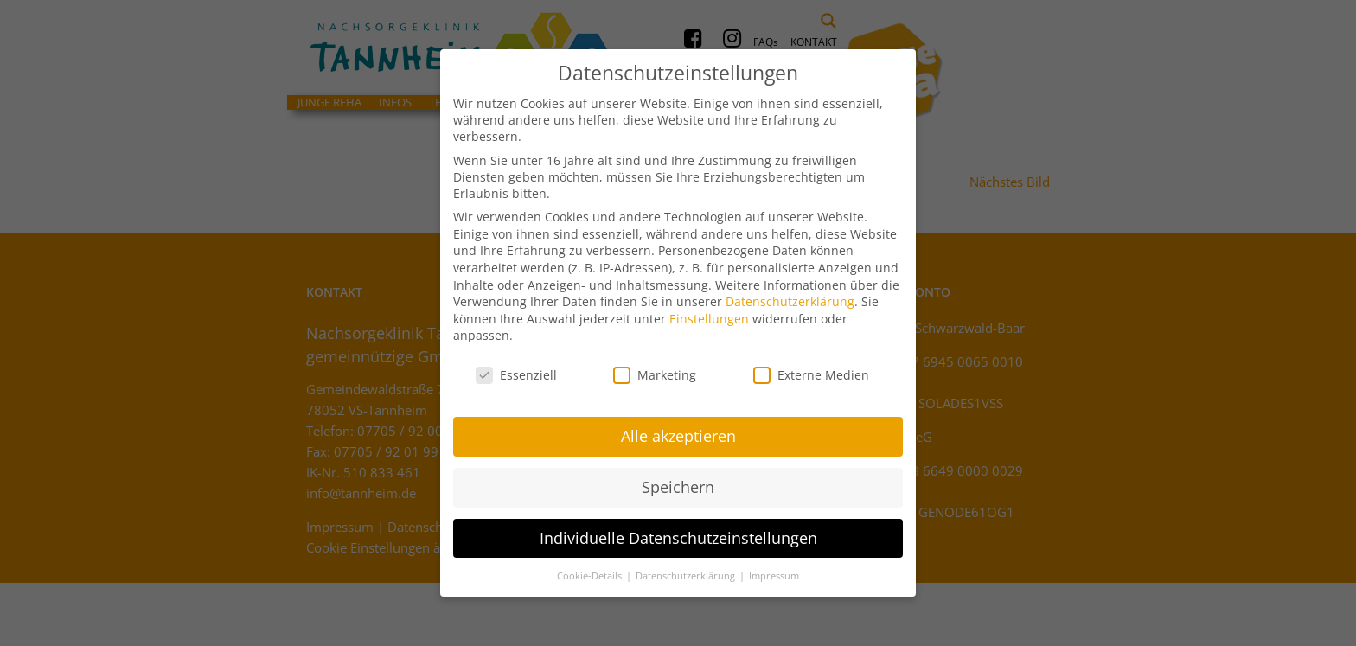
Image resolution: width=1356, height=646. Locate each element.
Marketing (654, 369)
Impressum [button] (774, 570)
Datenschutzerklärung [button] (687, 570)
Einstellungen (709, 312)
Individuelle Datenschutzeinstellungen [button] (678, 531)
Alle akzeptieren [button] (678, 429)
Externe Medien (811, 369)
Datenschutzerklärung (790, 296)
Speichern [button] (678, 480)
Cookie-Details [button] (590, 570)
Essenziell (516, 369)
